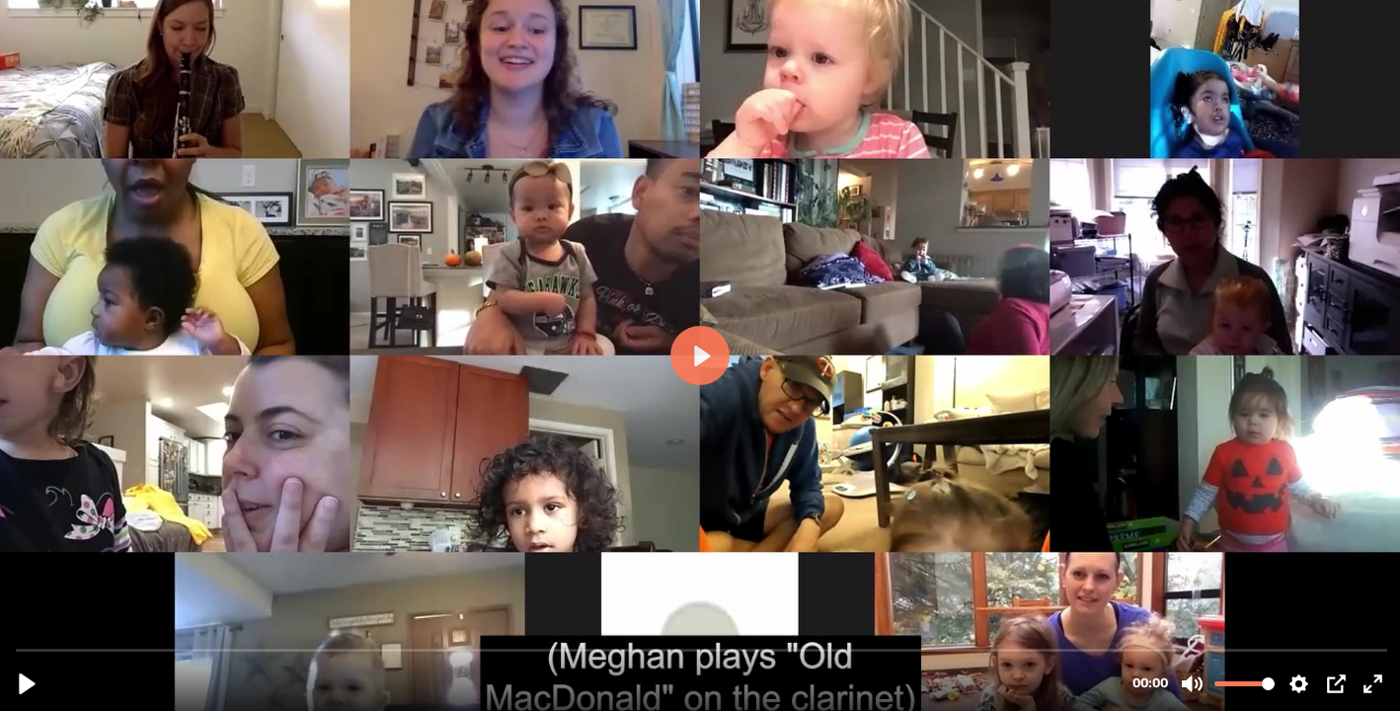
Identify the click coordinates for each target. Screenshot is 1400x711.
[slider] (702, 649)
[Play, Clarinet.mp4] (27, 684)
